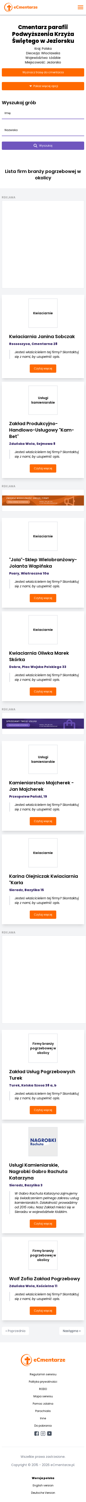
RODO (43, 1389)
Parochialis (43, 1411)
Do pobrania (43, 1426)
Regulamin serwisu (43, 1374)
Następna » (72, 1331)
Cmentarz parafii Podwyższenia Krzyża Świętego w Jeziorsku (43, 34)
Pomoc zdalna (43, 1404)
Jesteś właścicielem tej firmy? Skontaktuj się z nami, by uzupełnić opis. (47, 354)
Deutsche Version (43, 1493)
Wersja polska (43, 1478)
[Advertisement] (43, 244)
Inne (43, 1418)
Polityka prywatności (43, 1382)
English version (43, 1485)
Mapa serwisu (43, 1396)
